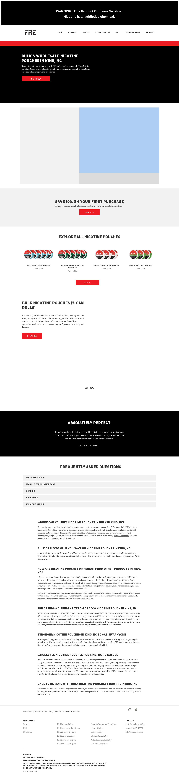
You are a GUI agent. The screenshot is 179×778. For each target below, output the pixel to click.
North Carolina (40, 711)
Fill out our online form (86, 671)
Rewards (72, 33)
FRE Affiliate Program (66, 744)
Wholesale (27, 732)
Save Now (89, 212)
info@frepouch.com (134, 732)
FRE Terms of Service (66, 736)
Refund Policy (97, 728)
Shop (60, 33)
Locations (27, 711)
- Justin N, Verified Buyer (89, 445)
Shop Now (36, 79)
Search (26, 724)
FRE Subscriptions (99, 744)
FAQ (117, 33)
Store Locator (102, 33)
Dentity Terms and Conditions (104, 724)
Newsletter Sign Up (99, 736)
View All (88, 283)
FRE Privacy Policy (65, 724)
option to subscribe (121, 536)
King (51, 711)
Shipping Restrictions (66, 732)
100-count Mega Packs (86, 691)
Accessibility (97, 732)
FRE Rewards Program (66, 740)
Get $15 (86, 33)
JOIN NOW (89, 388)
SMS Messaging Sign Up (101, 740)
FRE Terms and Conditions (68, 728)
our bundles (101, 553)
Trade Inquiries (132, 33)
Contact (150, 33)
